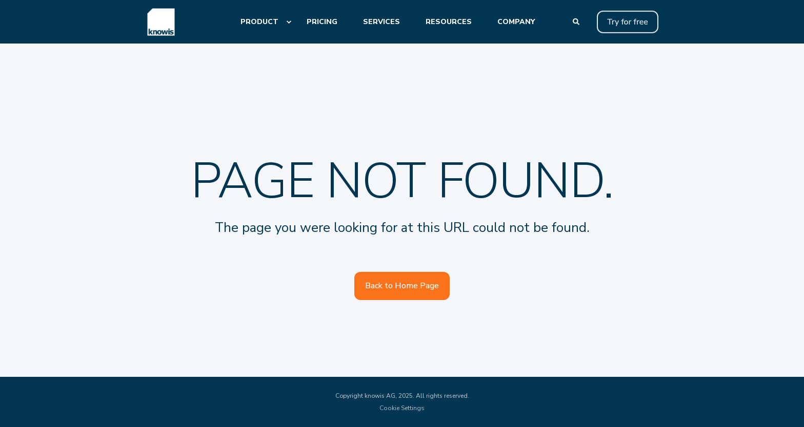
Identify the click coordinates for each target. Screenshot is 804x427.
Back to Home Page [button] (402, 285)
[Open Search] (577, 21)
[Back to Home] (161, 22)
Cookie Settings (402, 408)
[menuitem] (289, 22)
